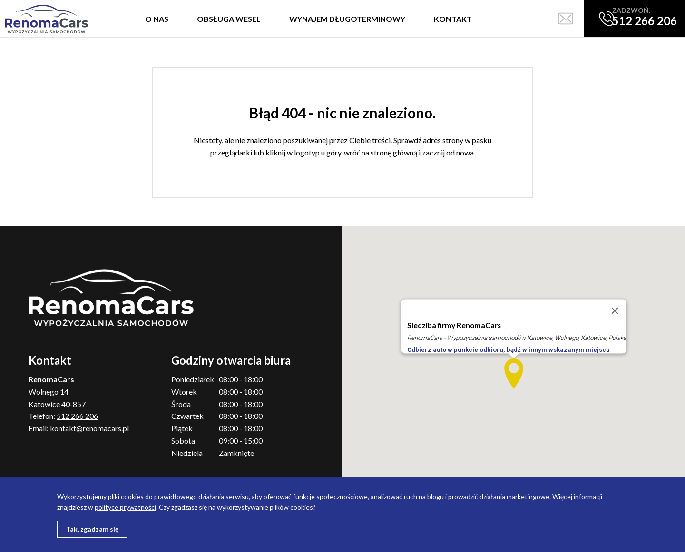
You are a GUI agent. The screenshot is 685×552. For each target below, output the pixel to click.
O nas (156, 18)
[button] (514, 373)
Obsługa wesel (229, 18)
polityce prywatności (125, 507)
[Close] (615, 311)
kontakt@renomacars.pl (89, 428)
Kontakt (453, 18)
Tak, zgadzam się (92, 529)
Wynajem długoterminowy (347, 18)
